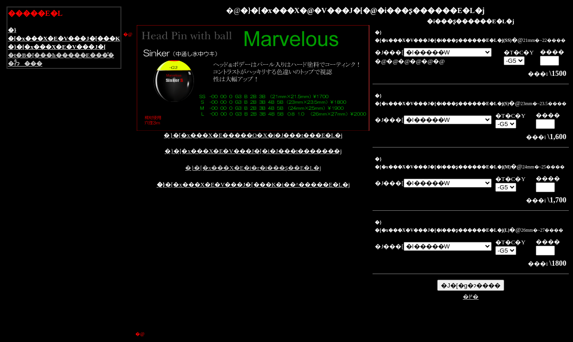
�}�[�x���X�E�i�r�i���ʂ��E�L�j (253, 167)
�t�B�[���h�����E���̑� (61, 55)
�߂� (471, 296)
